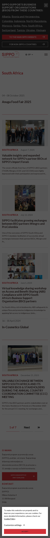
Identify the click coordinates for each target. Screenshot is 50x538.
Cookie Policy (9, 519)
